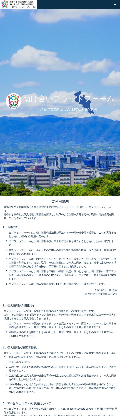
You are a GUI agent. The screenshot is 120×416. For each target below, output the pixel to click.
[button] (115, 4)
